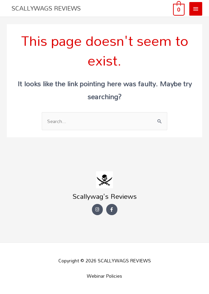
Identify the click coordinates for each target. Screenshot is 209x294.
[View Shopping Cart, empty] (178, 8)
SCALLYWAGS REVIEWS (46, 8)
